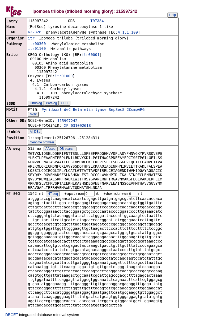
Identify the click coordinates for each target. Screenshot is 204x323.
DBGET (11, 315)
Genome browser (42, 143)
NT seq (53, 194)
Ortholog (36, 104)
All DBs (35, 132)
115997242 (67, 121)
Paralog (51, 104)
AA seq (50, 149)
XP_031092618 (77, 126)
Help (172, 15)
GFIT (64, 104)
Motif (33, 115)
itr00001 (90, 55)
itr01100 (37, 49)
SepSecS (116, 110)
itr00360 (37, 44)
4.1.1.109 (128, 33)
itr (31, 39)
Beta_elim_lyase (89, 110)
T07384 (97, 21)
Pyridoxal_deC (56, 110)
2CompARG (135, 110)
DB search (67, 149)
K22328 (34, 32)
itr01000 (64, 76)
